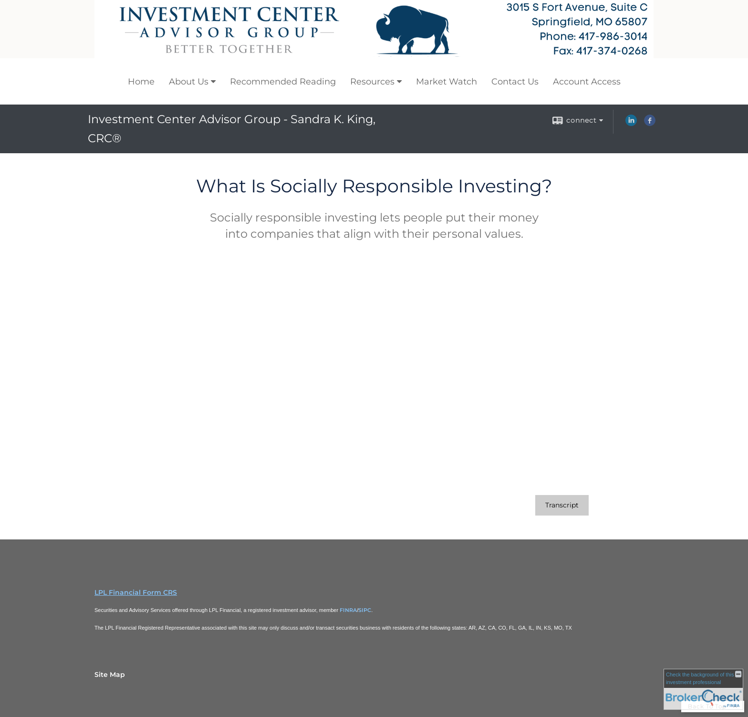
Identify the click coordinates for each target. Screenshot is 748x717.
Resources (372, 81)
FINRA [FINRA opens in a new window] (348, 610)
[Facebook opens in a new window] (649, 123)
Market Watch (446, 81)
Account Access (587, 81)
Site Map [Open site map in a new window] (109, 674)
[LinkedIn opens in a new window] (631, 123)
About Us (188, 81)
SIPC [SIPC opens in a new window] (364, 610)
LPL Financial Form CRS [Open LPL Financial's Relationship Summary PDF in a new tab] (135, 592)
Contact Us (515, 81)
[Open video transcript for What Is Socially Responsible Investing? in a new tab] (562, 505)
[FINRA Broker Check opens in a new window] (703, 689)
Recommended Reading (283, 81)
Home (141, 81)
